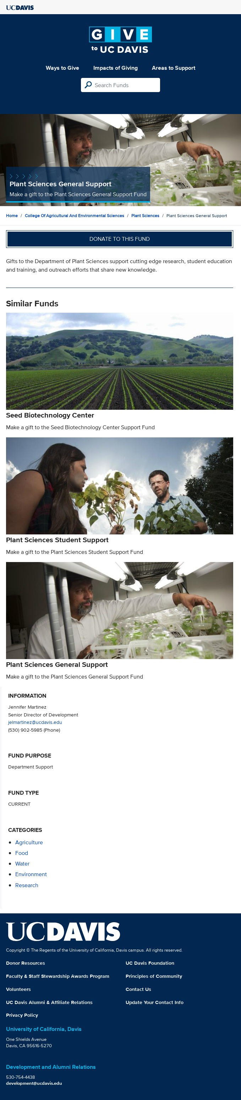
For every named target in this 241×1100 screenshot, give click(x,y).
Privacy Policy (22, 1015)
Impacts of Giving (115, 68)
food (21, 853)
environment (31, 874)
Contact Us (138, 989)
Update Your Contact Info (155, 1002)
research (26, 885)
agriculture (29, 842)
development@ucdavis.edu (34, 1083)
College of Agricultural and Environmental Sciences (74, 215)
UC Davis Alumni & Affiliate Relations (49, 1002)
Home (12, 215)
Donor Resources (25, 962)
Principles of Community (154, 976)
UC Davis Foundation (150, 962)
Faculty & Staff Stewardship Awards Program (57, 976)
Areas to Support (173, 68)
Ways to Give (62, 68)
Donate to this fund (119, 239)
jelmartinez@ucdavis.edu (35, 722)
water (22, 864)
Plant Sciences (145, 215)
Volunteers (18, 989)
